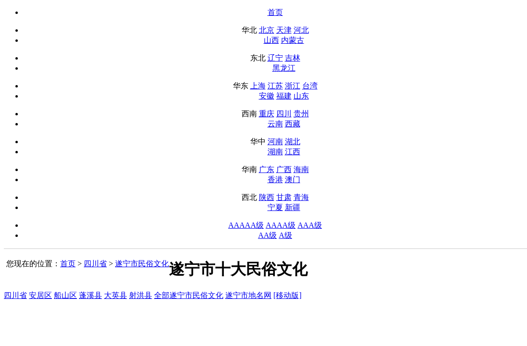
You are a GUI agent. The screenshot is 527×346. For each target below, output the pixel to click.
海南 (301, 169)
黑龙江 (284, 68)
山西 (271, 40)
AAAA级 (281, 225)
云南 (275, 124)
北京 (266, 30)
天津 (284, 30)
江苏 (275, 86)
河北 (301, 30)
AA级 (267, 235)
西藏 (292, 124)
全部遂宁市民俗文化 (188, 295)
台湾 (310, 86)
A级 (285, 235)
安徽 (266, 96)
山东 (301, 96)
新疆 (292, 207)
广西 (284, 169)
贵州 (301, 114)
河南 (275, 141)
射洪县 (140, 295)
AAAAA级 (246, 225)
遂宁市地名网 (248, 295)
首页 (275, 12)
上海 (258, 86)
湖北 (292, 141)
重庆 (266, 114)
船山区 (65, 295)
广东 (266, 169)
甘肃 (284, 197)
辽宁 (275, 58)
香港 (275, 179)
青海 (301, 197)
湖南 (275, 152)
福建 (284, 96)
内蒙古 (292, 40)
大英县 (115, 295)
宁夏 (275, 207)
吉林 (292, 58)
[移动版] (287, 295)
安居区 (40, 295)
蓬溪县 (90, 295)
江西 (292, 152)
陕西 (266, 197)
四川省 (95, 264)
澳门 (292, 179)
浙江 (292, 86)
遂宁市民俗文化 (142, 264)
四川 (284, 114)
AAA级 (309, 225)
